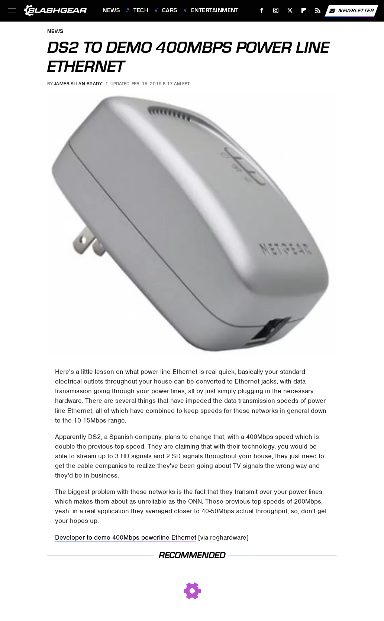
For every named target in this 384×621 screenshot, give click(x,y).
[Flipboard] (304, 10)
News (111, 10)
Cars (169, 10)
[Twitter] (289, 10)
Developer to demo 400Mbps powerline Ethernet (125, 537)
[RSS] (318, 10)
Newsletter (351, 10)
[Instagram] (276, 10)
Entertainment (215, 10)
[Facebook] (261, 10)
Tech (140, 10)
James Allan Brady (78, 83)
